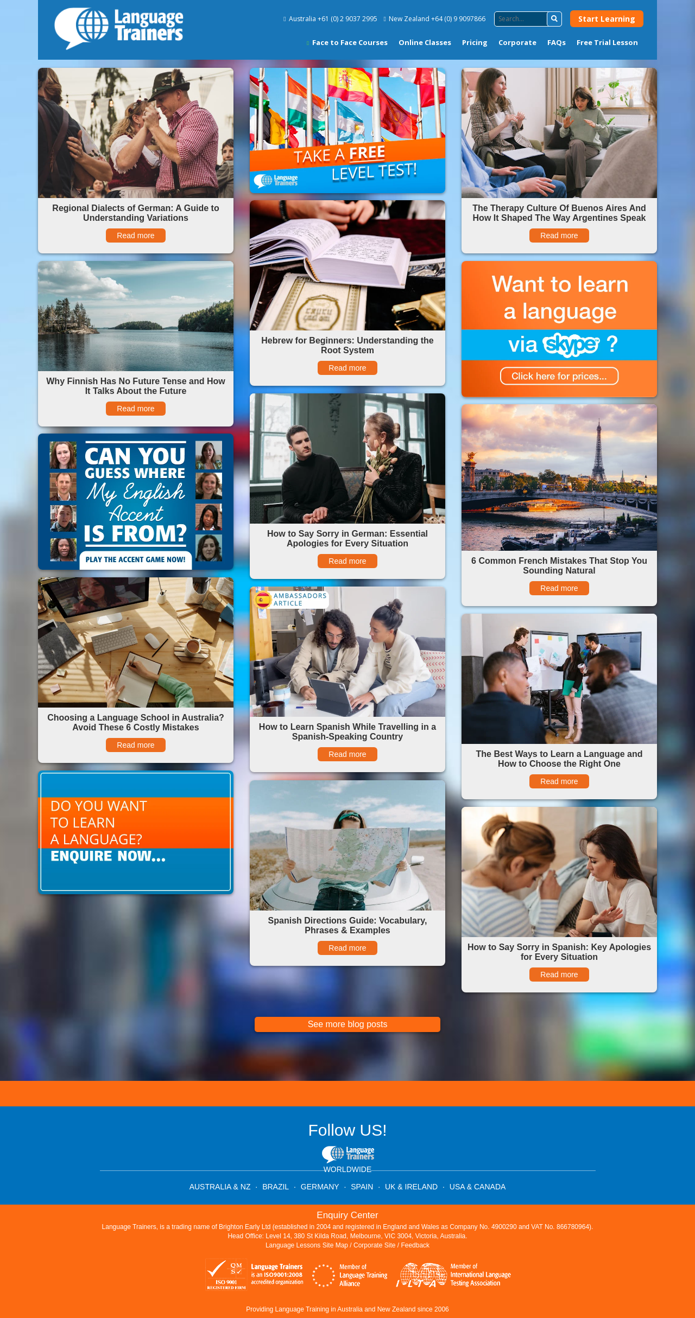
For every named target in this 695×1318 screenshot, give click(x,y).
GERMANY (320, 1186)
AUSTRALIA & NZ (220, 1186)
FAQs (556, 42)
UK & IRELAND (411, 1186)
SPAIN (362, 1186)
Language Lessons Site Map (307, 1245)
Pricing (475, 42)
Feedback (415, 1245)
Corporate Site (374, 1245)
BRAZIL (275, 1186)
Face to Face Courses (347, 42)
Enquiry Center (347, 1215)
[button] (554, 19)
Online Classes (425, 42)
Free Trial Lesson (607, 42)
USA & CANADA (478, 1186)
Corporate (517, 42)
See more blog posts (348, 1024)
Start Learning (606, 19)
